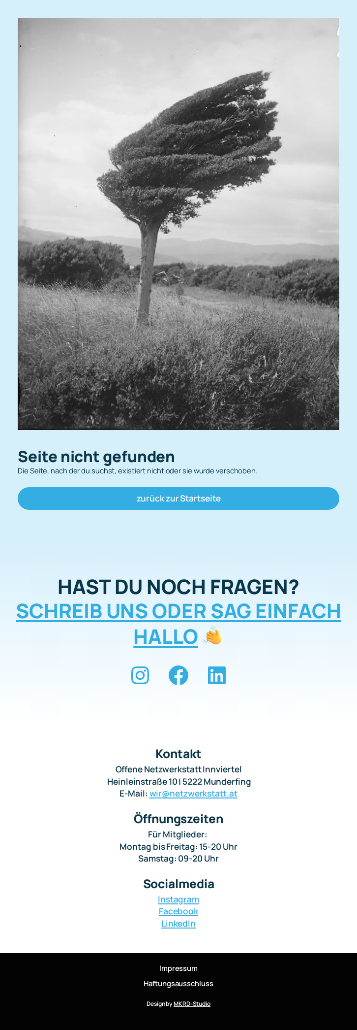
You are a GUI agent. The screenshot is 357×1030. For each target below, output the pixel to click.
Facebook (178, 911)
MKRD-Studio (192, 1003)
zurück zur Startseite (179, 498)
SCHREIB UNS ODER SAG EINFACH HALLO (178, 623)
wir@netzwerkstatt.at (193, 793)
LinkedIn (178, 923)
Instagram (178, 899)
